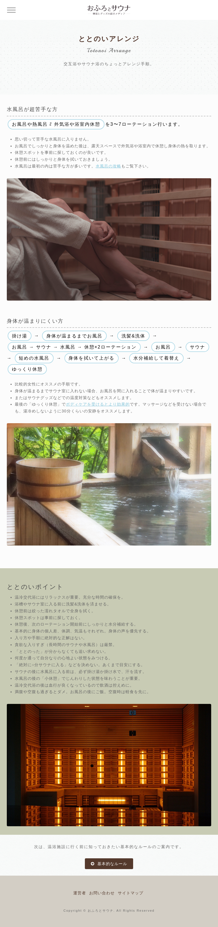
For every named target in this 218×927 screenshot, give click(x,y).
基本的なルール (111, 863)
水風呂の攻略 (108, 166)
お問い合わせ (102, 893)
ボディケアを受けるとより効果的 (98, 404)
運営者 (79, 893)
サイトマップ (130, 893)
